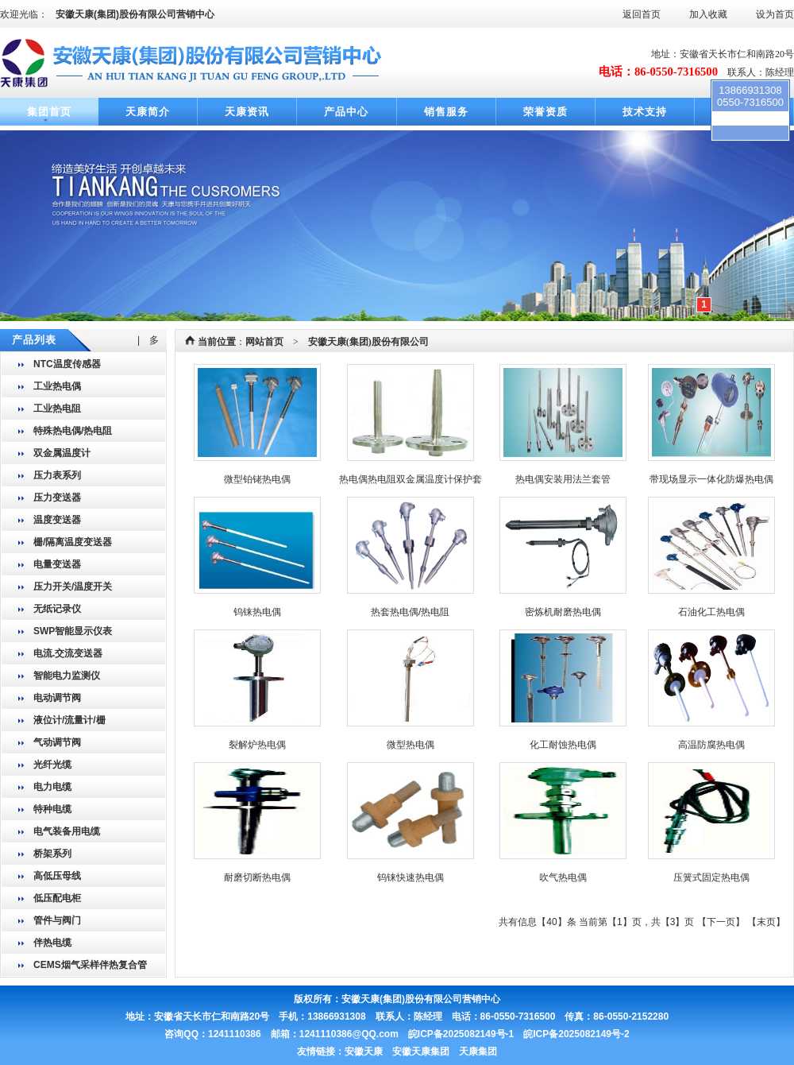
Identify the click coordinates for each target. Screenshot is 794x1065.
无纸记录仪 (57, 608)
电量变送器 (57, 564)
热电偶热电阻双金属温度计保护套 (410, 479)
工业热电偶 (57, 386)
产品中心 (346, 112)
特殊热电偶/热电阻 (72, 430)
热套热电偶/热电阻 (410, 612)
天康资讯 (247, 112)
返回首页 (641, 14)
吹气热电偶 (563, 877)
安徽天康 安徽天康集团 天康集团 (421, 1051)
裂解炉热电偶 (257, 744)
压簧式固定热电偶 (711, 877)
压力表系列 (57, 475)
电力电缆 (52, 786)
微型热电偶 (410, 744)
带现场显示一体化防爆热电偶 (711, 479)
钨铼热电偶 (257, 612)
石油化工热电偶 (711, 612)
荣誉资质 (545, 112)
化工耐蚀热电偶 (563, 744)
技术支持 (644, 112)
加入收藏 (708, 14)
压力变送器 (57, 497)
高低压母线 (57, 875)
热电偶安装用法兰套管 (563, 479)
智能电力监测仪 (66, 675)
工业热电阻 (57, 408)
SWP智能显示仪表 (72, 631)
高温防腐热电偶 (711, 744)
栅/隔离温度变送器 (72, 542)
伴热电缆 (52, 942)
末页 (766, 922)
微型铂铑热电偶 (257, 479)
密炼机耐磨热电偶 (563, 612)
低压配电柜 (57, 898)
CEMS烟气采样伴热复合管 (90, 964)
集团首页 (49, 112)
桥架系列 (52, 853)
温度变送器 (57, 519)
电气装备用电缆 (66, 831)
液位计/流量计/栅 (69, 720)
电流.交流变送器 (67, 653)
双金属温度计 (62, 453)
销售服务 (446, 112)
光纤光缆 (52, 764)
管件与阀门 (57, 920)
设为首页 (775, 14)
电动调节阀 (57, 697)
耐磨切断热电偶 (257, 877)
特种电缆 (52, 809)
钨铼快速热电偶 (410, 877)
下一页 (721, 922)
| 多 (148, 340)
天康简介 (147, 112)
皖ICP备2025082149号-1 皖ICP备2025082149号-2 (519, 1034)
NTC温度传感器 (67, 364)
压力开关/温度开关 (72, 586)
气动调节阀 (57, 742)
